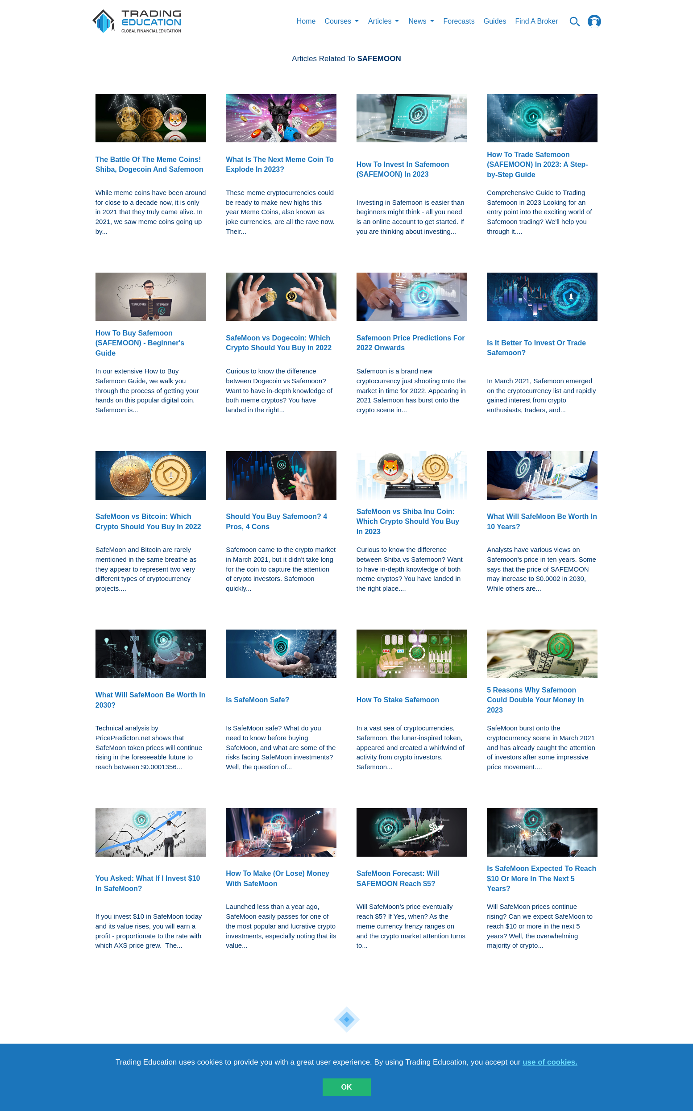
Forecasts (459, 21)
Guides (495, 21)
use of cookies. (550, 1062)
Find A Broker (536, 21)
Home (306, 21)
